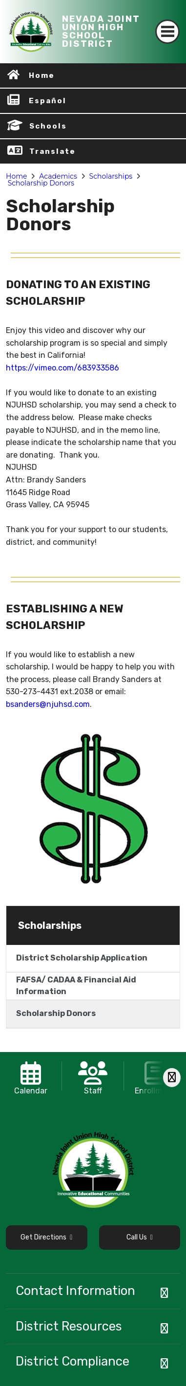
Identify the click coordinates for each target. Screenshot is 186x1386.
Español (47, 100)
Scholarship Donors (41, 183)
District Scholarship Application (81, 957)
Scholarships (111, 176)
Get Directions (46, 1237)
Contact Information (75, 1290)
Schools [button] (48, 126)
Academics (58, 176)
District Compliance (72, 1361)
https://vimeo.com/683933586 (62, 367)
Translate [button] (52, 151)
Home (42, 75)
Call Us (139, 1237)
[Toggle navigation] (167, 31)
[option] (31, 1076)
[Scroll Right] (172, 1078)
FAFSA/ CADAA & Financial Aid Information (76, 985)
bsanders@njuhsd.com (48, 704)
